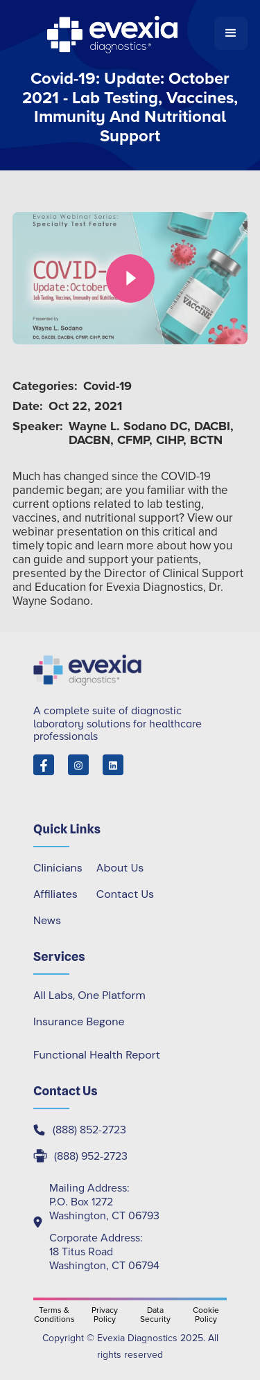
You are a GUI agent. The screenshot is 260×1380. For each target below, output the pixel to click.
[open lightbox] (130, 278)
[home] (113, 33)
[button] (231, 33)
